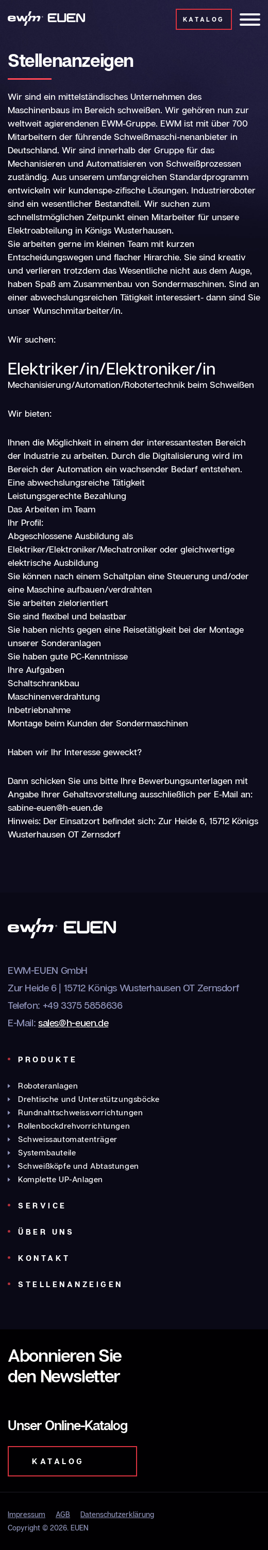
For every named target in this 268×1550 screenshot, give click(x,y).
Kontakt (44, 1257)
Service (42, 1205)
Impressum (26, 1514)
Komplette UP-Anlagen (60, 1179)
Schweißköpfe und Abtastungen (78, 1165)
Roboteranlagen (48, 1085)
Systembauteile (47, 1152)
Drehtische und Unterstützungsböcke (88, 1098)
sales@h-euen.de (73, 1022)
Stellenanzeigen (70, 1284)
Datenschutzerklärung (117, 1514)
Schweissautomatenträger (68, 1139)
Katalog (204, 19)
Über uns (46, 1231)
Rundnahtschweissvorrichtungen (80, 1112)
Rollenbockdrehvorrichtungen (74, 1125)
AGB (63, 1514)
